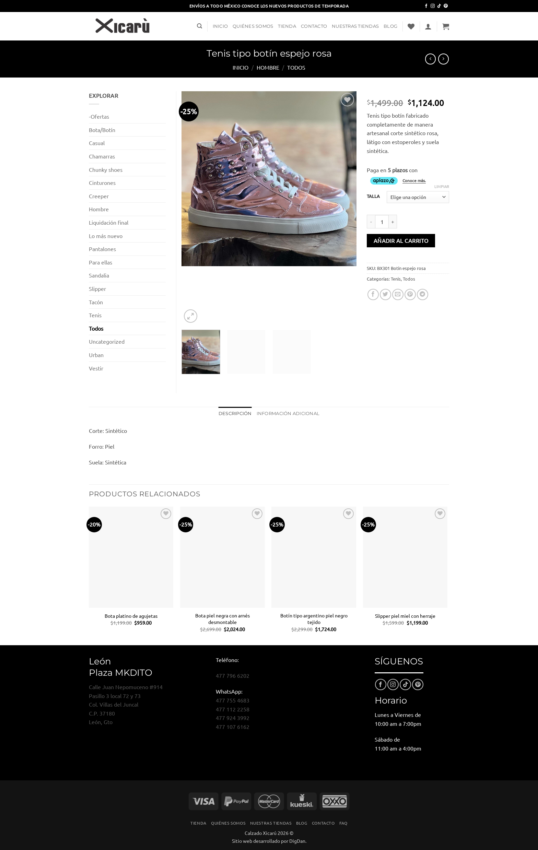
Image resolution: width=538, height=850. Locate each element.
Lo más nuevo (105, 235)
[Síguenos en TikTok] (439, 6)
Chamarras (102, 156)
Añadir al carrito (401, 240)
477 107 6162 (232, 726)
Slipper (97, 288)
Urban (96, 354)
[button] (428, 26)
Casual (97, 142)
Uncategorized (107, 341)
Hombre (268, 67)
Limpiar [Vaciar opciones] (441, 186)
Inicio (220, 26)
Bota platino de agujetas (131, 616)
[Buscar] (199, 26)
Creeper (99, 195)
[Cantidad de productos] (382, 221)
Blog (390, 26)
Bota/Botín (102, 129)
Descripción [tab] (235, 413)
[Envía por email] (398, 294)
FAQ (343, 823)
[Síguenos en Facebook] (426, 6)
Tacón (96, 301)
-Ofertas (99, 116)
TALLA (373, 196)
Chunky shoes (105, 169)
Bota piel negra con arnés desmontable (222, 618)
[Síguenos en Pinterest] (446, 6)
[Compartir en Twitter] (385, 294)
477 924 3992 (232, 717)
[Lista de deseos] (411, 26)
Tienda (287, 26)
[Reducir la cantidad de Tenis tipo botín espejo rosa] (371, 221)
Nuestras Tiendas (355, 26)
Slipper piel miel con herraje (405, 616)
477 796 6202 (232, 675)
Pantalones (102, 248)
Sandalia (99, 275)
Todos (296, 67)
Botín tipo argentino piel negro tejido (314, 618)
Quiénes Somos (253, 26)
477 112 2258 (232, 709)
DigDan (297, 841)
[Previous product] (443, 59)
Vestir (96, 368)
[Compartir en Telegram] (422, 294)
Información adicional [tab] (288, 413)
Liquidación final (108, 222)
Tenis (396, 279)
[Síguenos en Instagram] (433, 6)
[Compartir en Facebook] (373, 294)
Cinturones (102, 182)
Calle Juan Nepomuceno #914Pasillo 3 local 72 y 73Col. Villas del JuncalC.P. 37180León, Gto (126, 704)
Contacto (314, 26)
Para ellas (100, 262)
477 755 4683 (232, 700)
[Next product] (430, 59)
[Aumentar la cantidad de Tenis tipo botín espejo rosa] (393, 221)
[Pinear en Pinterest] (410, 294)
